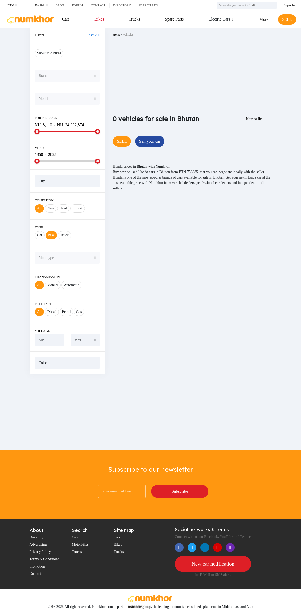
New (50, 208)
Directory (122, 5)
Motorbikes (80, 544)
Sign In (289, 5)
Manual (52, 285)
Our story (36, 537)
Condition (44, 200)
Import (77, 208)
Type (39, 227)
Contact (98, 5)
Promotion (37, 566)
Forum (77, 5)
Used (63, 208)
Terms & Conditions (44, 559)
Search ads (148, 5)
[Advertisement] (67, 411)
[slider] (37, 131)
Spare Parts (174, 19)
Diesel (51, 312)
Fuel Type (44, 304)
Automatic (71, 285)
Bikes (99, 19)
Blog (60, 5)
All (39, 208)
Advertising (38, 544)
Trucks (134, 19)
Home (116, 34)
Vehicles (128, 34)
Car (39, 235)
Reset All (93, 35)
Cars (66, 19)
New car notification (212, 564)
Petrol (66, 312)
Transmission (47, 277)
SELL (287, 19)
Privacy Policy (40, 552)
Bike (51, 235)
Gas (79, 312)
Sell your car (150, 141)
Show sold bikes (49, 53)
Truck (64, 235)
